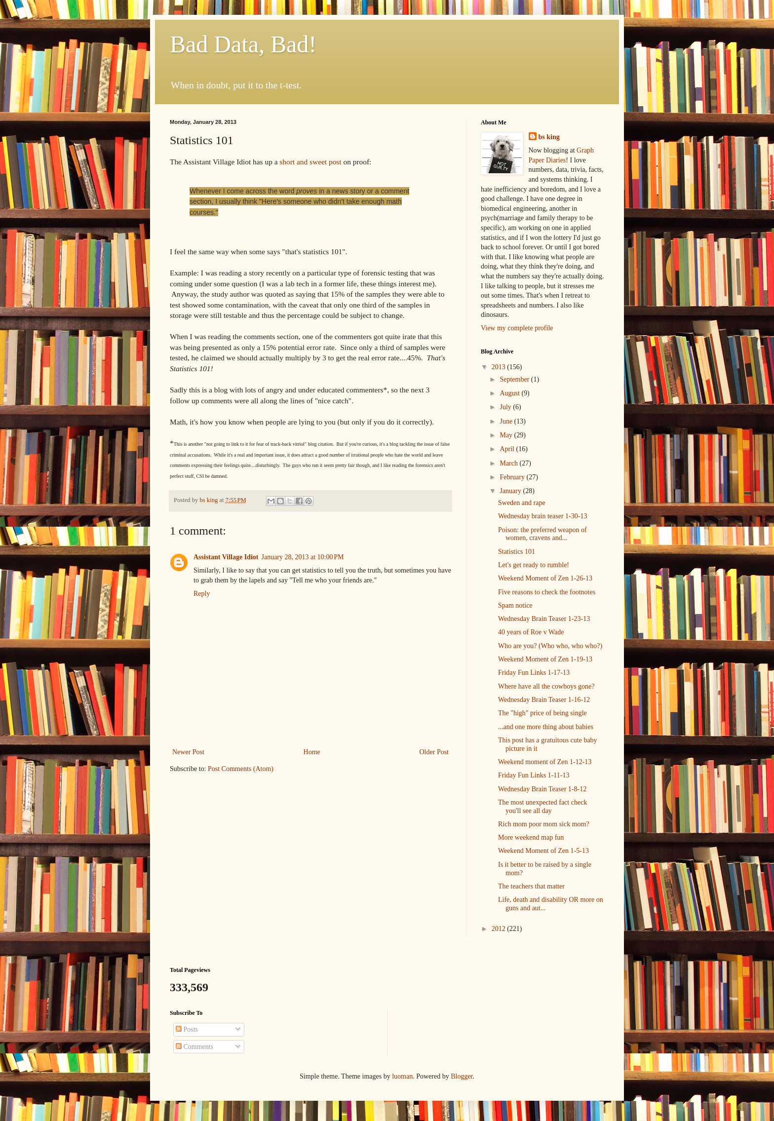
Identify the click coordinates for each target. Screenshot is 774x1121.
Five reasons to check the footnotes (546, 592)
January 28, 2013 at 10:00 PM (302, 557)
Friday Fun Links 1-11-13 (534, 775)
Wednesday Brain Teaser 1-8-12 (542, 789)
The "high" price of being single (542, 713)
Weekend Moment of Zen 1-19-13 (545, 659)
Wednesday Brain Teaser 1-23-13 (544, 618)
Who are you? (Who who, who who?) (550, 646)
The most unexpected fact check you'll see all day (542, 806)
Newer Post (188, 752)
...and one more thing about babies (545, 727)
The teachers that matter (531, 886)
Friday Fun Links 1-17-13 (534, 672)
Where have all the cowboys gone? (546, 686)
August (510, 393)
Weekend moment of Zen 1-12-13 (544, 762)
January (511, 491)
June (507, 421)
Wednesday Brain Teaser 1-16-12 (544, 699)
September (515, 379)
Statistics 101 (516, 551)
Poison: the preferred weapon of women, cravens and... (542, 534)
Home (312, 752)
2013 (499, 367)
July (506, 407)
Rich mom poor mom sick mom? (543, 824)
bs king (549, 137)
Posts (187, 1029)
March (509, 463)
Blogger (461, 1076)
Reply (202, 593)
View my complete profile (517, 328)
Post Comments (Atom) (240, 769)
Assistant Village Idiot (226, 557)
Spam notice (515, 605)
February (513, 477)
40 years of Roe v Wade (531, 632)
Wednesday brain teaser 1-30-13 (542, 516)
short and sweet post (310, 161)
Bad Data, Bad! (243, 44)
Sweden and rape (521, 502)
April (508, 449)
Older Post (434, 752)
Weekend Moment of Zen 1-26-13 (545, 578)
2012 (499, 928)
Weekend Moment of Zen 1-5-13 (543, 850)
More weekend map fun (531, 837)
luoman (402, 1076)
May (507, 435)
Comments (194, 1046)
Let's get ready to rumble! (533, 565)
